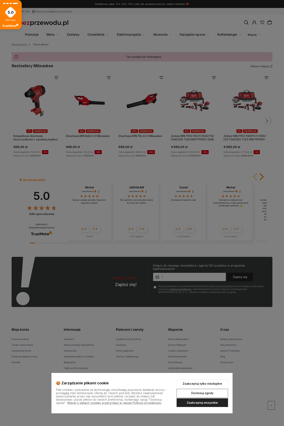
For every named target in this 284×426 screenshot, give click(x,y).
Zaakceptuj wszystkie (202, 402)
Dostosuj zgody (202, 393)
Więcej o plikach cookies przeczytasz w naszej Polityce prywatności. (114, 403)
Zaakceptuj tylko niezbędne (202, 383)
